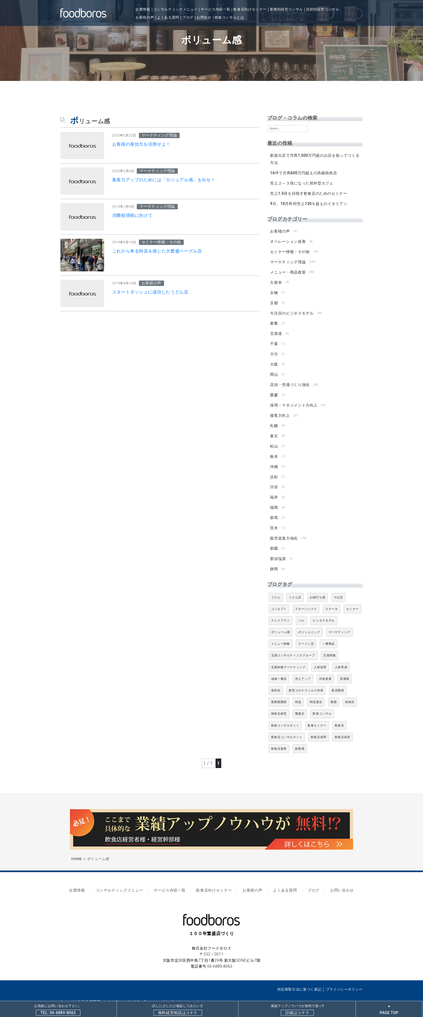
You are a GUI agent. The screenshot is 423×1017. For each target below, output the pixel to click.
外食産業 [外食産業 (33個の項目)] (325, 671)
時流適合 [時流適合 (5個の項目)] (316, 694)
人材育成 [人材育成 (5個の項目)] (341, 659)
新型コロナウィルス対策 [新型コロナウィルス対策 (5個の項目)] (306, 682)
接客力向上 (280, 410)
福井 (274, 491)
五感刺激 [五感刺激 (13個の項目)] (329, 647)
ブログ (187, 17)
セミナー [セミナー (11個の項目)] (352, 601)
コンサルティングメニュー (175, 9)
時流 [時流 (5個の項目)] (298, 694)
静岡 (274, 561)
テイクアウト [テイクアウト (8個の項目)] (280, 613)
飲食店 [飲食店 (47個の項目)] (339, 717)
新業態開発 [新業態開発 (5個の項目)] (279, 694)
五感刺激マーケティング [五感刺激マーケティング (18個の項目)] (288, 659)
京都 (274, 300)
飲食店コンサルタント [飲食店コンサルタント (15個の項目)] (286, 729)
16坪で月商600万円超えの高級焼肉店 (303, 172)
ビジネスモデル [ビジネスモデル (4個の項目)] (324, 613)
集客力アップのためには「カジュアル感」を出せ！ (164, 179)
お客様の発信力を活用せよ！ (141, 144)
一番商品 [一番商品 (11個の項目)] (328, 636)
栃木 (274, 451)
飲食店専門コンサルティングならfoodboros (118, 992)
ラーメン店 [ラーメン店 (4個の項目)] (306, 636)
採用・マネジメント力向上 (294, 400)
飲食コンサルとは (229, 17)
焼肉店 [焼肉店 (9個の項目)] (349, 694)
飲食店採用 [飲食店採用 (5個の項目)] (318, 729)
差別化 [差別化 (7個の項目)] (276, 682)
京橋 (274, 290)
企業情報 (142, 9)
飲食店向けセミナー (250, 9)
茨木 (274, 521)
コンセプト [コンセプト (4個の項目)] (279, 601)
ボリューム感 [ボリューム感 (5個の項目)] (280, 624)
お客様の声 (144, 17)
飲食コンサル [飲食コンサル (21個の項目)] (322, 706)
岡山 (274, 370)
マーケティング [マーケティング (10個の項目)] (339, 624)
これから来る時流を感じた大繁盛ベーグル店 (157, 251)
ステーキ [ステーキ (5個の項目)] (331, 601)
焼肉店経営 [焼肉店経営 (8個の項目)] (279, 706)
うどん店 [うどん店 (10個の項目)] (295, 589)
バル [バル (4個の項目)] (301, 613)
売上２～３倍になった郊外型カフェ (301, 182)
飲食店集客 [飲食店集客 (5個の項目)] (279, 741)
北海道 (276, 330)
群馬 (274, 511)
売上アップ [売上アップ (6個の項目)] (303, 671)
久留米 (276, 280)
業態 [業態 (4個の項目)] (333, 694)
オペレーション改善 (288, 240)
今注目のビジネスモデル (291, 310)
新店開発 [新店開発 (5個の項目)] (338, 682)
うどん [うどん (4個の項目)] (276, 589)
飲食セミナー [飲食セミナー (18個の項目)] (317, 717)
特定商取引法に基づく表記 (299, 979)
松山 (274, 441)
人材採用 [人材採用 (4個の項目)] (320, 659)
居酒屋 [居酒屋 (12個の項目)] (344, 671)
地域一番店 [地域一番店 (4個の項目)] (279, 671)
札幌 (274, 420)
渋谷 (274, 481)
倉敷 (274, 320)
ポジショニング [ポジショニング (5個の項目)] (309, 624)
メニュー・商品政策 (288, 270)
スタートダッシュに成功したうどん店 (150, 292)
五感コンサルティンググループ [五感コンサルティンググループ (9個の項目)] (293, 647)
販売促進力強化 (284, 531)
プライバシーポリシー (344, 979)
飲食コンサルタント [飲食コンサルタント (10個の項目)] (285, 717)
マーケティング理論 (288, 260)
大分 (274, 350)
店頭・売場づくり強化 (289, 380)
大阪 (274, 360)
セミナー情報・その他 (289, 250)
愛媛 (274, 390)
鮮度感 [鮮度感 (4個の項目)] (300, 741)
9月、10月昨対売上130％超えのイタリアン (308, 203)
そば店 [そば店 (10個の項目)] (338, 589)
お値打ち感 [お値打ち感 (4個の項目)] (317, 589)
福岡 (274, 501)
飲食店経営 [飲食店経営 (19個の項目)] (342, 729)
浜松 (274, 471)
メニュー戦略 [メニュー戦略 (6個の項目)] (280, 636)
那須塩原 (278, 551)
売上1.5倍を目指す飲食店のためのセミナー (308, 193)
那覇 (274, 541)
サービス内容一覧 (215, 9)
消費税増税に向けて (132, 215)
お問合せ (204, 17)
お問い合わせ (336, 881)
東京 (274, 431)
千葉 (274, 340)
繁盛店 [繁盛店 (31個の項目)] (300, 706)
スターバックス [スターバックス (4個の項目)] (306, 601)
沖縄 (274, 461)
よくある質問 (168, 17)
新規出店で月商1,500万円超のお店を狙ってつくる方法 (314, 159)
